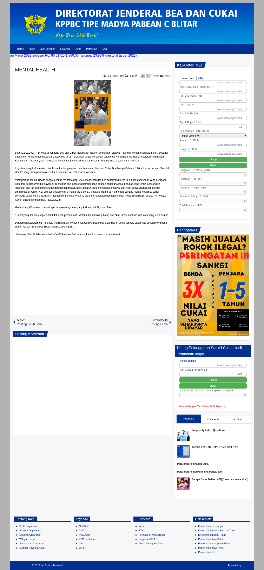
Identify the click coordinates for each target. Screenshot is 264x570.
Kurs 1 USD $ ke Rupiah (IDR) (196, 86)
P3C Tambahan (87, 539)
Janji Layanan (47, 48)
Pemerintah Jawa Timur (211, 547)
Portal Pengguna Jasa (151, 543)
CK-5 (82, 547)
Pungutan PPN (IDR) (190, 179)
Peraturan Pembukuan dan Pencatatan (199, 471)
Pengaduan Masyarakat (152, 534)
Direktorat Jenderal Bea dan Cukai (217, 530)
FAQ (104, 48)
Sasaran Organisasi (30, 534)
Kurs (141, 526)
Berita (78, 48)
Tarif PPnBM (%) (188, 113)
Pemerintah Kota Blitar (210, 539)
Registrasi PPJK (148, 539)
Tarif (81, 530)
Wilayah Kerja (27, 539)
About (32, 48)
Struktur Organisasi (30, 530)
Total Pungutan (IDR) (191, 205)
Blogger (246, 565)
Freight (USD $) (188, 149)
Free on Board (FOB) (191, 78)
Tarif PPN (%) (186, 104)
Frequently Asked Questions (208, 430)
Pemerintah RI (206, 552)
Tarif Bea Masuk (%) (190, 95)
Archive (237, 419)
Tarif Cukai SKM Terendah (193, 369)
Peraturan (91, 48)
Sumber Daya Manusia (32, 547)
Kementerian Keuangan (211, 526)
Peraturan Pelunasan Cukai (193, 463)
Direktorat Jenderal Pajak (212, 534)
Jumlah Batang (187, 360)
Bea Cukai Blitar (115, 76)
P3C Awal (84, 534)
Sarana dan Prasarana (31, 543)
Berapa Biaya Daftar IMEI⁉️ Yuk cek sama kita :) (220, 479)
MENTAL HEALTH (35, 69)
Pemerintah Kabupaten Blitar (214, 543)
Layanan (65, 48)
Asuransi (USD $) (189, 140)
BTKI (141, 530)
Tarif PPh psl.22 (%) (190, 122)
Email (165, 76)
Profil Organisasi (28, 526)
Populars (188, 418)
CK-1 (82, 543)
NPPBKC (84, 526)
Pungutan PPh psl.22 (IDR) (194, 196)
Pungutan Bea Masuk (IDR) (194, 170)
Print (155, 76)
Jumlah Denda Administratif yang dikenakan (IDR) (206, 390)
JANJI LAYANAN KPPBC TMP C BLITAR (215, 447)
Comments (213, 419)
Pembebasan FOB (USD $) (194, 131)
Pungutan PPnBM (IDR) (192, 187)
